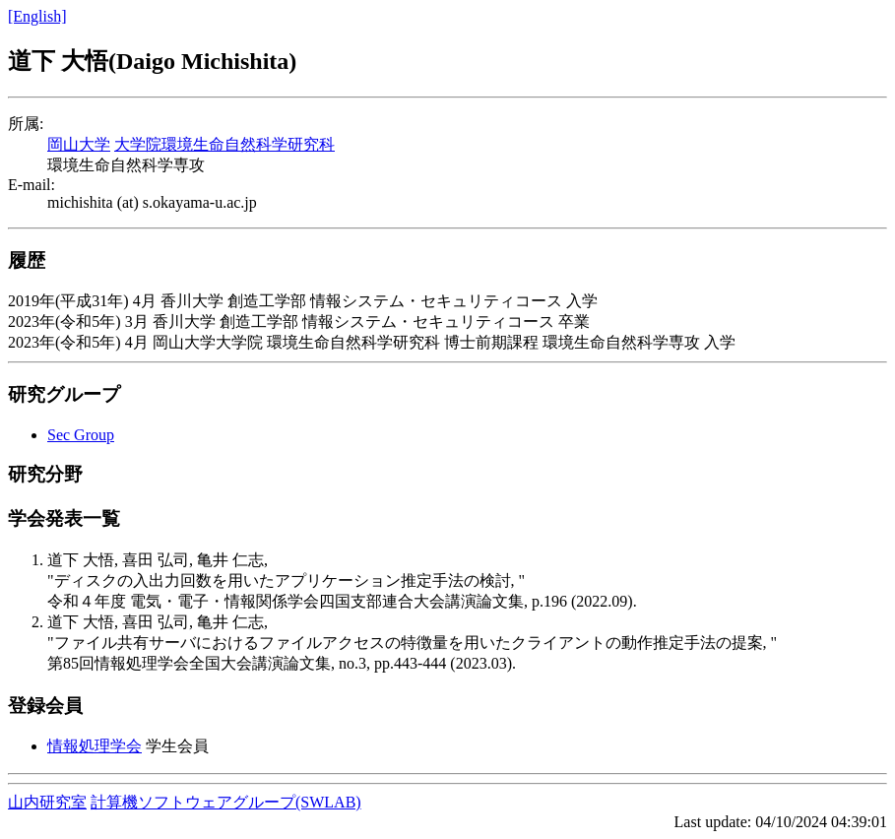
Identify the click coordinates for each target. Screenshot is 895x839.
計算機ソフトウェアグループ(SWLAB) (226, 802)
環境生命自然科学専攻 (126, 165)
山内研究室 (47, 802)
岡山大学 (78, 144)
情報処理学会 (94, 746)
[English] (37, 16)
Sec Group (80, 434)
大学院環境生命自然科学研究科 (224, 144)
